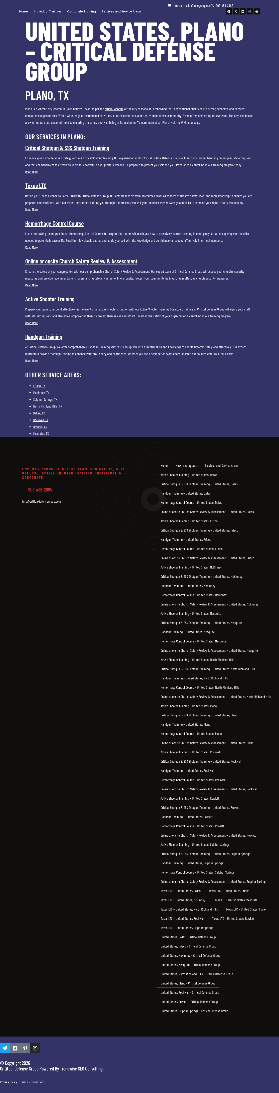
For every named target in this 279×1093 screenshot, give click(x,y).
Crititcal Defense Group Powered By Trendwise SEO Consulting (51, 1068)
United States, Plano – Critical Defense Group (188, 983)
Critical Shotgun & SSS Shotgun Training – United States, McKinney (201, 576)
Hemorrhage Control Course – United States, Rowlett (192, 826)
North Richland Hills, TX (47, 406)
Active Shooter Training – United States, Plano (189, 706)
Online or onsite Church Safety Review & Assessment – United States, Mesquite (209, 650)
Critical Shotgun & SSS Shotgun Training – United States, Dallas (199, 484)
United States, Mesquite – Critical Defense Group (190, 964)
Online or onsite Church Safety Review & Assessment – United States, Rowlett (208, 835)
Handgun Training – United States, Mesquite (188, 632)
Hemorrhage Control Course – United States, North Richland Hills (200, 687)
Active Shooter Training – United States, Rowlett (190, 798)
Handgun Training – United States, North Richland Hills (194, 678)
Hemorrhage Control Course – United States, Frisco (191, 548)
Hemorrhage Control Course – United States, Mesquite (193, 641)
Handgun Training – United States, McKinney (188, 585)
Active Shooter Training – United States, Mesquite (191, 613)
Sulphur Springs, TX (45, 399)
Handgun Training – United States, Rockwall (187, 770)
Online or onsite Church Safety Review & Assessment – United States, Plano (207, 743)
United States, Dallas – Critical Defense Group (188, 937)
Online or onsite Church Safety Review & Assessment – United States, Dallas (207, 511)
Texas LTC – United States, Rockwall (182, 918)
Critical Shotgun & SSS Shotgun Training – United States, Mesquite (201, 622)
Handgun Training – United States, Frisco (186, 539)
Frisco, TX (39, 385)
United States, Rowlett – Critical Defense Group (189, 1001)
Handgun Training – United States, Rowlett (187, 816)
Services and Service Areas (121, 11)
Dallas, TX (39, 413)
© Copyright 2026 (15, 1063)
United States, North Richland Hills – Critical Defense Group (197, 974)
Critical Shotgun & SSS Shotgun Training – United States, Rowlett (200, 807)
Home (23, 11)
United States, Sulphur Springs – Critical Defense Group (194, 1011)
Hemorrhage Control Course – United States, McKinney (194, 595)
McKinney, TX (41, 392)
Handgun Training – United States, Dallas (186, 493)
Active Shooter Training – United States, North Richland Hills (197, 659)
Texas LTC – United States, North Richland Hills (189, 909)
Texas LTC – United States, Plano (246, 909)
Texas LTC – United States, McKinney (183, 900)
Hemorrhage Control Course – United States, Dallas (191, 502)
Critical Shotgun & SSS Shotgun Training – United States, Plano (199, 715)
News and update (186, 465)
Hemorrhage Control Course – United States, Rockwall (193, 779)
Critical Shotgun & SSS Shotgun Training (67, 147)
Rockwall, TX (40, 420)
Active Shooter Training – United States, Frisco (189, 521)
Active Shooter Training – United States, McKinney (191, 567)
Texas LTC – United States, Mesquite (235, 900)
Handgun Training (43, 336)
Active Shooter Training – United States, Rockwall (190, 752)
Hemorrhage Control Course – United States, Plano (191, 733)
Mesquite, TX (41, 433)
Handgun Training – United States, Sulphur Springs (192, 863)
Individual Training (47, 11)
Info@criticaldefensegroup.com (41, 501)
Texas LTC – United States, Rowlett (233, 918)
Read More (31, 171)
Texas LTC (35, 185)
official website (114, 109)
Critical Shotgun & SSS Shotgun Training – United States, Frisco (199, 530)
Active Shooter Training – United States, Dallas (189, 474)
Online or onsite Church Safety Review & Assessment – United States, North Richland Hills (216, 696)
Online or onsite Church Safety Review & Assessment (81, 261)
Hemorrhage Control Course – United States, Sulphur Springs (198, 872)
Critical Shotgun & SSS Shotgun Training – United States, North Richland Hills (208, 669)
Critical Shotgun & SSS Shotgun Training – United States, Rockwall (201, 761)
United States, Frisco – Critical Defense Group (188, 946)
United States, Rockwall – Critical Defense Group (190, 992)
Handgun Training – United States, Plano (185, 724)
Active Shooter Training (50, 298)
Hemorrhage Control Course (54, 223)
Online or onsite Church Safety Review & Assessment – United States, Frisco (207, 558)
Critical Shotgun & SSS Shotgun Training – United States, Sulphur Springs (205, 853)
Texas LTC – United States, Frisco (229, 890)
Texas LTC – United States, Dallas (181, 890)
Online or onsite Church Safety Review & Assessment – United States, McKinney (209, 604)
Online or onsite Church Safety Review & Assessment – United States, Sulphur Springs (213, 881)
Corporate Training (81, 11)
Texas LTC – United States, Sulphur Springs (187, 927)
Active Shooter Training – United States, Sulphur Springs (195, 844)
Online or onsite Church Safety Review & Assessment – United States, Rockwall (209, 789)
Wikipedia (187, 122)
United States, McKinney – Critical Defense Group (190, 955)
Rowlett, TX (40, 426)
